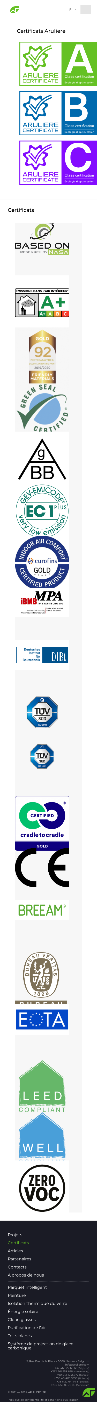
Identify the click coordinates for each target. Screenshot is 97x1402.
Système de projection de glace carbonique (40, 1346)
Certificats (18, 1243)
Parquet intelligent (27, 1287)
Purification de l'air (27, 1328)
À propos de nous (26, 1275)
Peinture (17, 1295)
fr (71, 9)
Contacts (17, 1267)
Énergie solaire (23, 1312)
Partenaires (19, 1259)
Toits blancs (20, 1336)
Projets (15, 1235)
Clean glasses (22, 1320)
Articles (15, 1251)
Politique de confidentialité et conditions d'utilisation (43, 1399)
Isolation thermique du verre (37, 1304)
